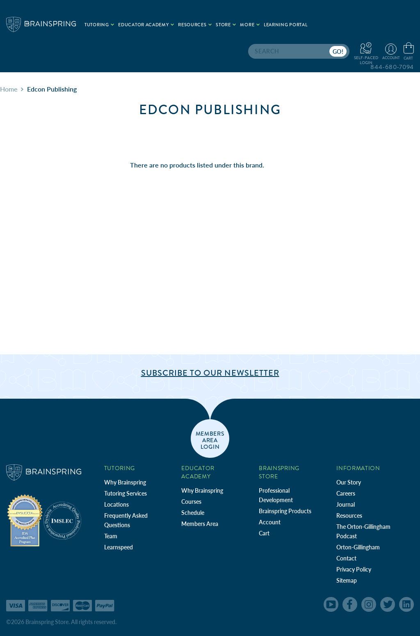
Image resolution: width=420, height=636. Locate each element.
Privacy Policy (353, 569)
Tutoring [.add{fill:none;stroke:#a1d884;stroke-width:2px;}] (99, 25)
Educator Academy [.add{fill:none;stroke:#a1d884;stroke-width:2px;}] (146, 25)
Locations (116, 504)
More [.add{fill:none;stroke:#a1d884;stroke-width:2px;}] (250, 25)
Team (110, 536)
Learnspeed (118, 547)
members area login (210, 439)
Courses (191, 501)
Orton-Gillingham (358, 547)
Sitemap (346, 580)
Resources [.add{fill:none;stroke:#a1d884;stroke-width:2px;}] (195, 25)
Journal (345, 504)
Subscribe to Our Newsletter (210, 373)
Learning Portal (286, 25)
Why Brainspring (125, 482)
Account (270, 522)
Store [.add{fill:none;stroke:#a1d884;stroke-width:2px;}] (226, 25)
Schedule (192, 512)
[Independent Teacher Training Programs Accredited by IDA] (24, 520)
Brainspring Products (285, 510)
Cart (264, 533)
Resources (349, 515)
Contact (346, 558)
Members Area (199, 523)
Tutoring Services (125, 493)
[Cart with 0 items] (409, 51)
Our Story (348, 482)
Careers (345, 493)
